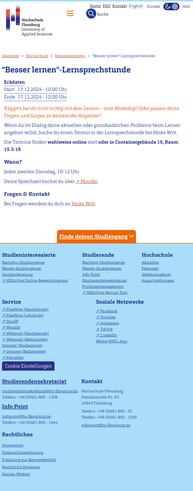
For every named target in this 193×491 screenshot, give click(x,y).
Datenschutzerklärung (22, 452)
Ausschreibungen (158, 280)
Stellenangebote (156, 274)
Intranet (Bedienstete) (26, 351)
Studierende (98, 255)
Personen (150, 268)
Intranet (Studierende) (22, 345)
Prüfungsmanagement (102, 286)
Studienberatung (17, 274)
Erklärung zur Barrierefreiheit (29, 459)
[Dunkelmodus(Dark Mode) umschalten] (171, 6)
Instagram (109, 323)
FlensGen (15, 357)
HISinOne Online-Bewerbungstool (37, 280)
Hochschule (37, 55)
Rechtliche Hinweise (21, 467)
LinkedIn (108, 335)
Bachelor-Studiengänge (23, 262)
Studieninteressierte (29, 255)
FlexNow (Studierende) (27, 309)
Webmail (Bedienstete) (27, 339)
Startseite (10, 55)
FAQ (106, 6)
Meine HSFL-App (111, 341)
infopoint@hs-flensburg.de (26, 416)
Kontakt (119, 6)
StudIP (12, 321)
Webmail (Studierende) (27, 333)
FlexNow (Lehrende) (25, 315)
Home (95, 6)
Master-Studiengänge (21, 268)
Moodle (13, 327)
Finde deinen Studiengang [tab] (97, 236)
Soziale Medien (16, 474)
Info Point (91, 274)
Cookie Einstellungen (28, 366)
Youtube (107, 317)
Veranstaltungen (70, 55)
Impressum (12, 445)
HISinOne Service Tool (106, 292)
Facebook (109, 311)
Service (11, 301)
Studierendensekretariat (104, 280)
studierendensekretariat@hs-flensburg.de (40, 391)
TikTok (106, 329)
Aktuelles (150, 262)
